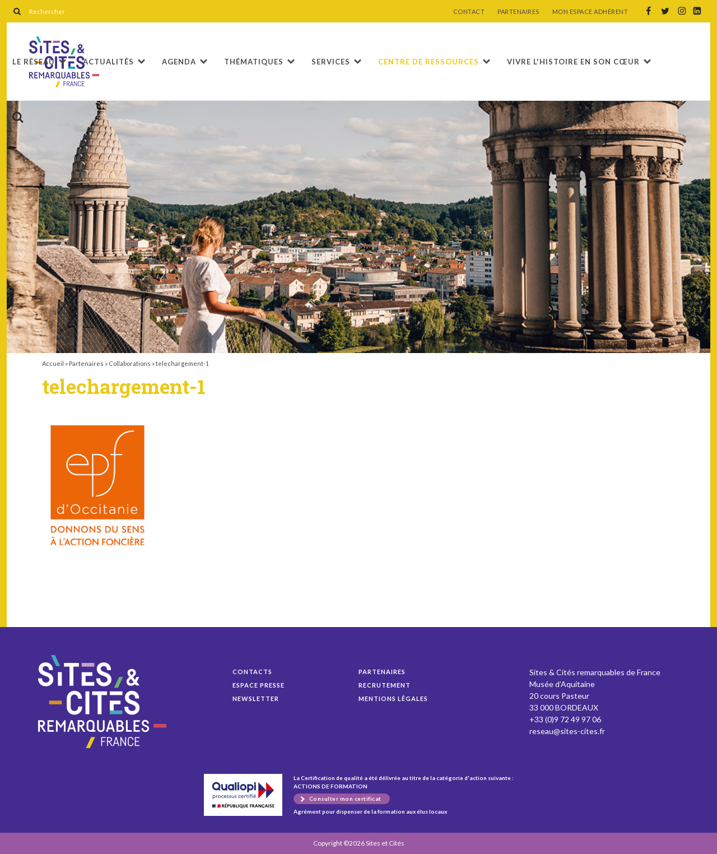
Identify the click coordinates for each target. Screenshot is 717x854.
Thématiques (253, 61)
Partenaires (86, 363)
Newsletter (255, 698)
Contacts (252, 671)
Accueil (53, 363)
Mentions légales (393, 698)
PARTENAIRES (518, 11)
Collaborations (130, 363)
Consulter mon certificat (345, 798)
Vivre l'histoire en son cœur (573, 61)
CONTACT (469, 11)
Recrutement (384, 685)
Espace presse (258, 685)
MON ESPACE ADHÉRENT (590, 11)
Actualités (108, 61)
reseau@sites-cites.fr (567, 731)
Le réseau (33, 61)
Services (330, 61)
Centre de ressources (428, 61)
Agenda (179, 61)
